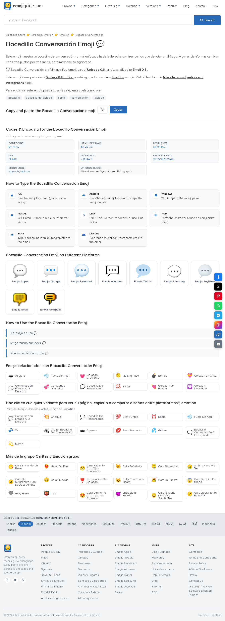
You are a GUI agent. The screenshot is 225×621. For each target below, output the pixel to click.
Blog (186, 6)
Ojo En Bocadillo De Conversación (58, 431)
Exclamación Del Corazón (93, 480)
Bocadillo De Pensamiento (91, 387)
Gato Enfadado (129, 466)
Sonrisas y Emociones (92, 580)
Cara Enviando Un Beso (23, 467)
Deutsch (41, 524)
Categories (90, 6)
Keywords (158, 557)
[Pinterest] (23, 580)
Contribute (195, 552)
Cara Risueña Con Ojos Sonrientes (163, 495)
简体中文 (140, 524)
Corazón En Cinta (201, 375)
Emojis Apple (123, 552)
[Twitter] (15, 580)
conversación (79, 97)
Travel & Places (50, 575)
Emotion (64, 35)
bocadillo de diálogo (39, 97)
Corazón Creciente (89, 376)
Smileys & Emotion (42, 35)
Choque (52, 417)
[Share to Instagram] (218, 325)
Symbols (46, 569)
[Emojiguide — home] (23, 6)
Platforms (112, 6)
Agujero (16, 375)
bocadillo (14, 97)
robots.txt (216, 615)
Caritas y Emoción (50, 409)
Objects (46, 563)
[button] (40, 145)
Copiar (118, 109)
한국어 (169, 524)
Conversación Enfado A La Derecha (20, 388)
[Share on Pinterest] (218, 296)
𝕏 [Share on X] (218, 286)
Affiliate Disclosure (200, 569)
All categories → (88, 598)
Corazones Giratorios (54, 387)
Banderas (84, 563)
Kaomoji (201, 6)
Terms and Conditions (202, 557)
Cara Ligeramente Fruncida (202, 494)
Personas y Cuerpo (90, 552)
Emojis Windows (125, 569)
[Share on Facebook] (218, 277)
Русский (125, 524)
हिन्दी (194, 524)
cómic (61, 97)
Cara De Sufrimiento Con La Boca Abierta (22, 481)
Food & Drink (49, 592)
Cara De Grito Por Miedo (201, 480)
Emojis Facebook (126, 563)
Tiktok (118, 592)
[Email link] (218, 344)
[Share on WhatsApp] (218, 306)
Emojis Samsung (125, 580)
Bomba (159, 375)
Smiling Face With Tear (201, 467)
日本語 (156, 524)
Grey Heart (18, 493)
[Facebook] (7, 580)
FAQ (215, 6)
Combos (133, 6)
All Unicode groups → (54, 598)
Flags (44, 557)
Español (26, 524)
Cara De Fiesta (164, 480)
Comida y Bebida (89, 592)
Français (57, 524)
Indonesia (208, 524)
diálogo (99, 97)
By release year (162, 563)
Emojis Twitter (123, 575)
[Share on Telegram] (218, 315)
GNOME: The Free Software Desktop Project (200, 591)
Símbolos (84, 569)
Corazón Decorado (197, 387)
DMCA (193, 575)
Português (108, 524)
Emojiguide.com (15, 35)
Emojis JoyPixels (125, 586)
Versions (153, 6)
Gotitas (159, 430)
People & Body (50, 552)
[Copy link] (218, 334)
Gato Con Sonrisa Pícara (130, 480)
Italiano (72, 524)
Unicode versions (163, 569)
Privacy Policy (197, 563)
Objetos (83, 557)
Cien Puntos (127, 417)
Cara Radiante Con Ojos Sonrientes (92, 468)
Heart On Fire (56, 466)
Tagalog (11, 530)
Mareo (15, 444)
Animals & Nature (52, 586)
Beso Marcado (128, 430)
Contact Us (196, 580)
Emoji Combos (161, 552)
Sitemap (202, 615)
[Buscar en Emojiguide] (99, 20)
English (10, 524)
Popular (172, 6)
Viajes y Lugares (88, 575)
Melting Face (127, 375)
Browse (68, 6)
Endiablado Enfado (126, 494)
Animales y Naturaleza (92, 586)
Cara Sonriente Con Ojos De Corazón (93, 495)
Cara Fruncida (56, 480)
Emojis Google (124, 557)
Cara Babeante (164, 466)
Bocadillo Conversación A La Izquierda (200, 432)
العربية (183, 524)
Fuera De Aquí (56, 375)
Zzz (14, 430)
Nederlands (89, 524)
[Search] (207, 20)
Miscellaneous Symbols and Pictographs (106, 171)
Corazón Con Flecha (163, 387)
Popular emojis (161, 575)
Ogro (50, 493)
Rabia (123, 386)
